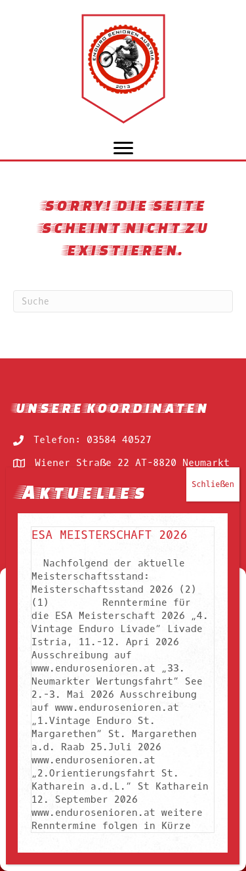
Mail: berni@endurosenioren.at (119, 485)
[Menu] (123, 148)
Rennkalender (48, 565)
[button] (226, 584)
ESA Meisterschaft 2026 (110, 707)
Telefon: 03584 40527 (92, 439)
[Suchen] (123, 301)
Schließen (214, 657)
